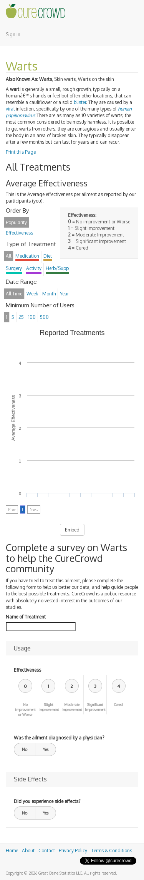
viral (10, 109)
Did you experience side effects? (47, 801)
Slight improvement (48, 707)
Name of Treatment (26, 617)
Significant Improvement (95, 707)
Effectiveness (27, 670)
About (28, 850)
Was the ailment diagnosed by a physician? (59, 738)
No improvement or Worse (25, 709)
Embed (72, 530)
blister (80, 102)
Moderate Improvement (71, 707)
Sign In (13, 34)
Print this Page (21, 152)
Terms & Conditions (111, 850)
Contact (46, 850)
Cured (118, 704)
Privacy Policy (73, 850)
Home (12, 850)
